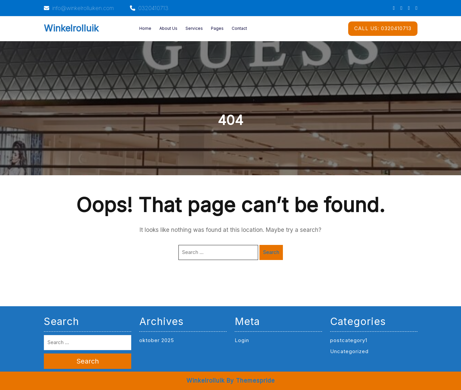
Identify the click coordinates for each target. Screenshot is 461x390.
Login (242, 340)
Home (145, 28)
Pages (217, 28)
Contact (239, 28)
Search (271, 252)
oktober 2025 (156, 340)
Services (194, 28)
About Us (168, 28)
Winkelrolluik (71, 28)
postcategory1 (348, 340)
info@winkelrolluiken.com (79, 8)
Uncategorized (349, 351)
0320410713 (149, 8)
